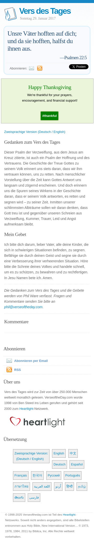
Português (72, 475)
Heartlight (26, 409)
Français (20, 475)
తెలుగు (19, 497)
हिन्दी (69, 486)
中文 (73, 453)
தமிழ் (82, 486)
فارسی (34, 497)
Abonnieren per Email (26, 361)
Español (77, 464)
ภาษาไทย (21, 486)
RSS (17, 370)
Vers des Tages (45, 11)
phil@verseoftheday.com (23, 307)
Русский (54, 475)
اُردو (58, 486)
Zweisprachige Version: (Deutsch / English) (31, 456)
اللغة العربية (42, 486)
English (59, 453)
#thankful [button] (49, 116)
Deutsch (60, 464)
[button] (49, 116)
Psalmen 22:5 (75, 57)
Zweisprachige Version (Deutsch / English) (34, 132)
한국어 (37, 475)
